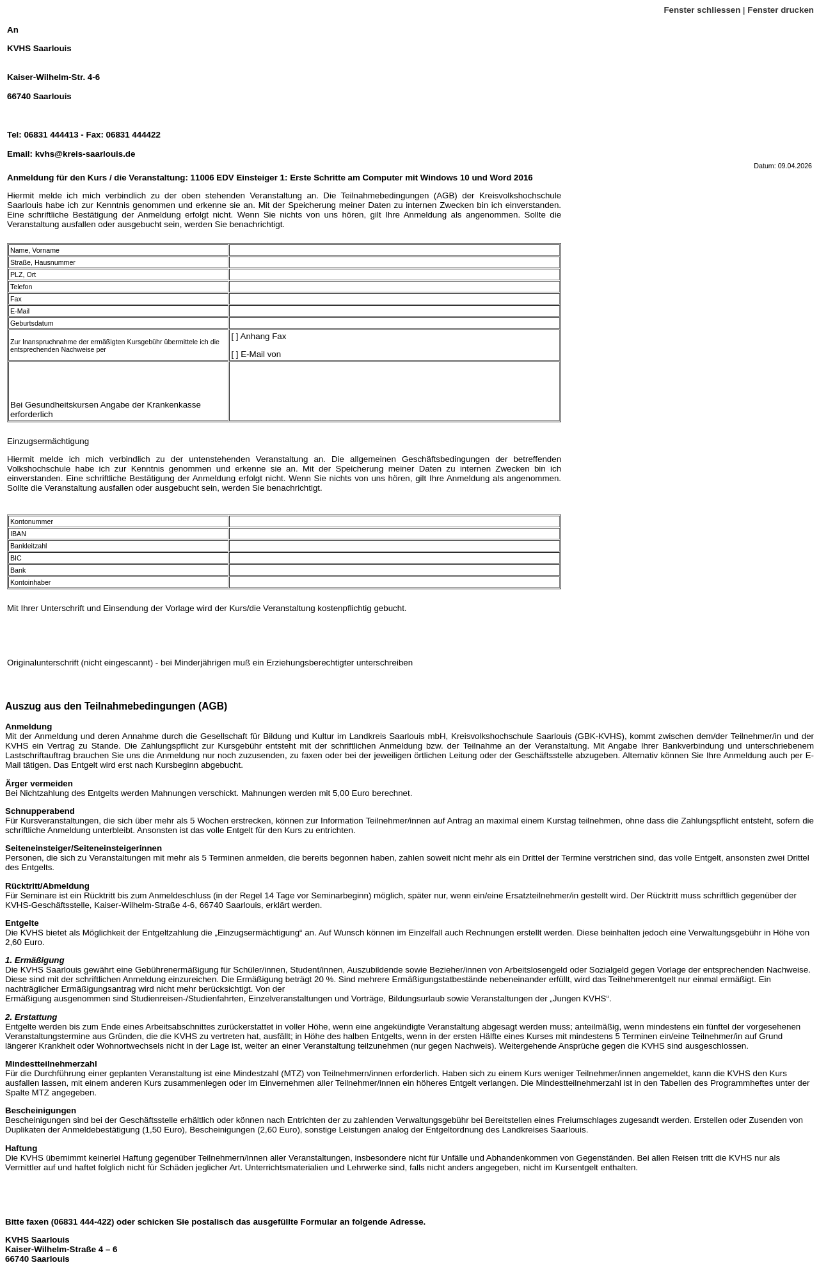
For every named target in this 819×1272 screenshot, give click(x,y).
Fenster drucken (780, 10)
